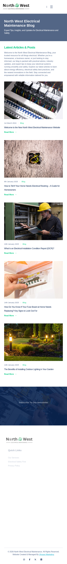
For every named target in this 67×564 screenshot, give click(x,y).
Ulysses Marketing (46, 555)
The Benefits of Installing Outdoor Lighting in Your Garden (29, 369)
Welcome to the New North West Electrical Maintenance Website (32, 127)
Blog (22, 123)
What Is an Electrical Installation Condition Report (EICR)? (29, 248)
